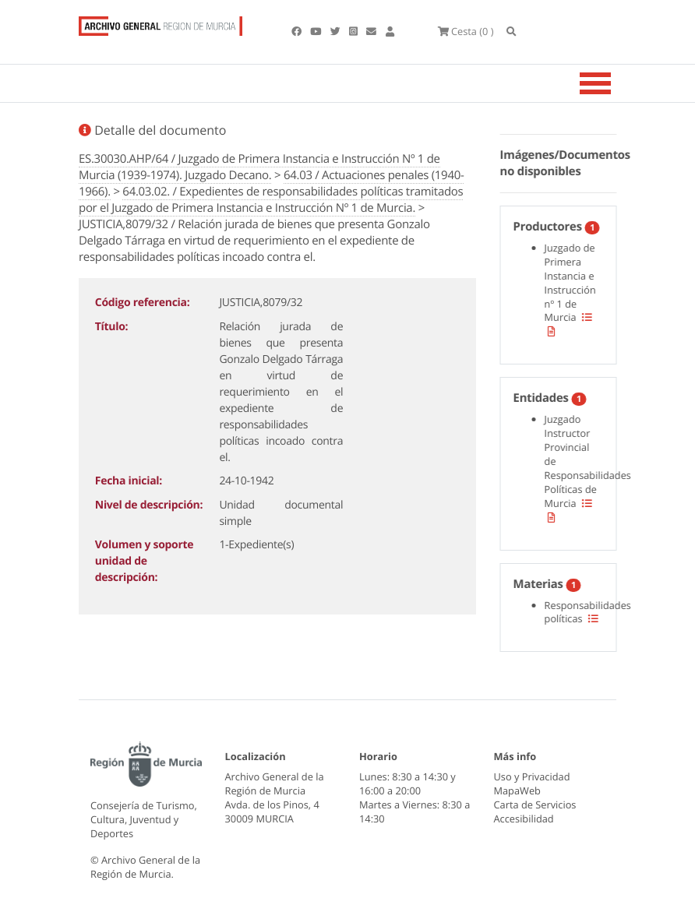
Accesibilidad (524, 819)
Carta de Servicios (535, 805)
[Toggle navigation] (615, 83)
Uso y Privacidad (532, 776)
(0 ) (466, 31)
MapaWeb (517, 790)
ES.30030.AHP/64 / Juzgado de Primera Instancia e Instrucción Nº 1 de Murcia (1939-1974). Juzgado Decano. (259, 167)
